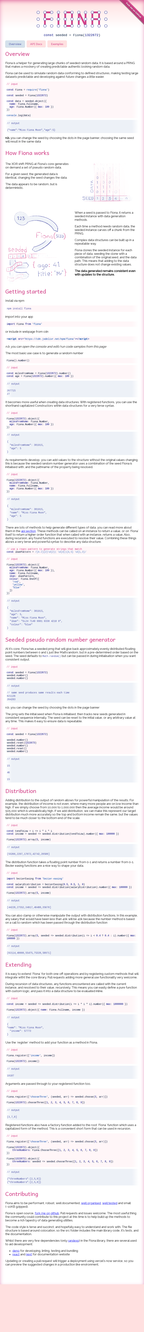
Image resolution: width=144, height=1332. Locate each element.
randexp (73, 1288)
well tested (109, 1250)
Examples (57, 43)
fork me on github (47, 1261)
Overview (15, 43)
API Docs (36, 43)
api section (28, 546)
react (16, 1302)
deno (16, 1298)
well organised (91, 1250)
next (29, 1302)
